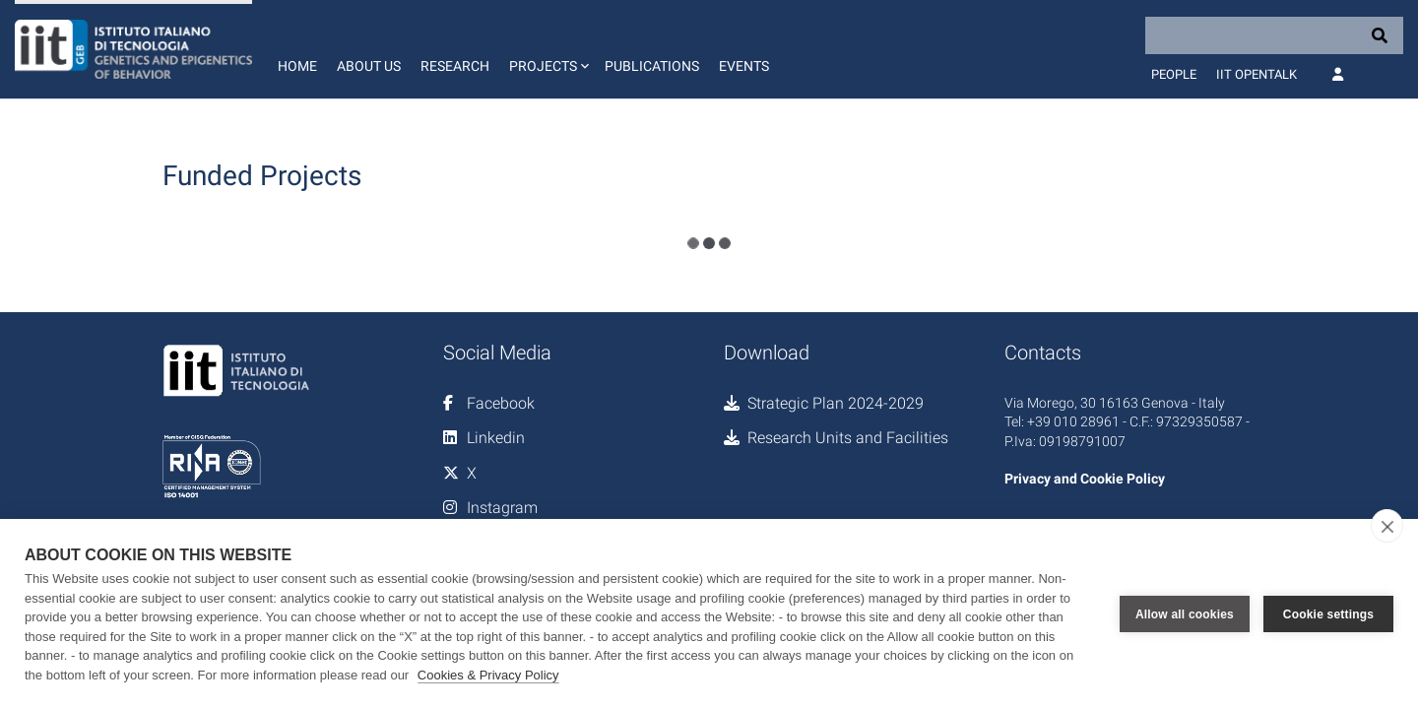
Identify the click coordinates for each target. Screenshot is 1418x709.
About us (369, 66)
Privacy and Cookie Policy (1084, 478)
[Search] (1274, 35)
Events (744, 66)
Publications (652, 66)
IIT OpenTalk (1256, 74)
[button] (547, 49)
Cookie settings (1328, 614)
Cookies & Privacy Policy (488, 675)
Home (297, 66)
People (1173, 74)
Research (454, 66)
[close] (1387, 526)
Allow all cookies (1184, 614)
